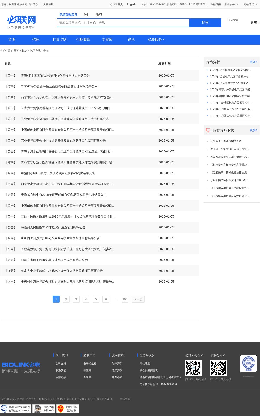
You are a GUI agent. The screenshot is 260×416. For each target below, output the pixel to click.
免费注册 (48, 4)
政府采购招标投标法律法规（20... (229, 180)
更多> (254, 62)
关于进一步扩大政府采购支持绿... (229, 149)
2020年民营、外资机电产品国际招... (231, 89)
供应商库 (83, 39)
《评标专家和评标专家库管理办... (229, 164)
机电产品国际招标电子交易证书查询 (160, 377)
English (131, 4)
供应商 (87, 370)
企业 (86, 14)
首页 (11, 39)
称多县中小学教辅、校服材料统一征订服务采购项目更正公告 (54, 270)
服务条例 (117, 377)
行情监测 (60, 39)
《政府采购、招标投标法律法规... (229, 172)
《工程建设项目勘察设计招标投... (229, 195)
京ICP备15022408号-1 (63, 399)
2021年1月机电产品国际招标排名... (230, 76)
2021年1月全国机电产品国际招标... (230, 70)
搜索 (205, 23)
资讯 (99, 14)
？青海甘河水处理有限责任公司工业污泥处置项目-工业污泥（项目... (58, 108)
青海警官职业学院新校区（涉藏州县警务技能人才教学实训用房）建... (60, 162)
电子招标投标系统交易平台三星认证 (248, 376)
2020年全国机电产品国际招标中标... (231, 96)
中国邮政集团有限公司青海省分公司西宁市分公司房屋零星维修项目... (60, 129)
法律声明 (117, 363)
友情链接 (61, 377)
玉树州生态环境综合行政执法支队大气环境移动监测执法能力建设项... (60, 281)
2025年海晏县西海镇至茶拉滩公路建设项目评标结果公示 (51, 86)
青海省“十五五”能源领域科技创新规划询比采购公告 (47, 75)
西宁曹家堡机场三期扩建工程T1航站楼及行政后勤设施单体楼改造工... (60, 184)
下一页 (138, 299)
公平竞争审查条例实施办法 (226, 141)
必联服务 (156, 39)
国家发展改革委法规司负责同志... (229, 156)
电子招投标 (89, 363)
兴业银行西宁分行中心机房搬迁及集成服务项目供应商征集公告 (55, 140)
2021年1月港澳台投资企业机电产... (230, 83)
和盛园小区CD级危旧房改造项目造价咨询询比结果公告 (50, 173)
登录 (35, 4)
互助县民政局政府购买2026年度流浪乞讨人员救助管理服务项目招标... (60, 216)
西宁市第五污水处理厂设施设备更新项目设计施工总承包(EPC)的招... (59, 97)
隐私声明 (117, 370)
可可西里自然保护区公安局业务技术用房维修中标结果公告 (52, 238)
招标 (35, 39)
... (116, 299)
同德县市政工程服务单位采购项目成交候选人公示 (46, 260)
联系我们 (61, 370)
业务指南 (215, 4)
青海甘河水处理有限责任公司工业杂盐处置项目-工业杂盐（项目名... (58, 151)
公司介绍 (61, 363)
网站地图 (145, 363)
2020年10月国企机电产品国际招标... (231, 115)
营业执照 (125, 399)
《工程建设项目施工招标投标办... (229, 188)
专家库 (107, 39)
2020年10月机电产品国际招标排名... (231, 109)
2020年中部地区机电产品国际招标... (231, 102)
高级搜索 (233, 19)
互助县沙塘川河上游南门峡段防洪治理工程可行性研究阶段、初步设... (60, 249)
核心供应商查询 (149, 370)
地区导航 (35, 50)
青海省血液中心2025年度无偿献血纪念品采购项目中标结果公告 (56, 195)
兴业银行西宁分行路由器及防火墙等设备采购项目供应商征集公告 (57, 119)
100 (124, 299)
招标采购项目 (68, 15)
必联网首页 (116, 4)
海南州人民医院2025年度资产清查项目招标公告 (45, 227)
